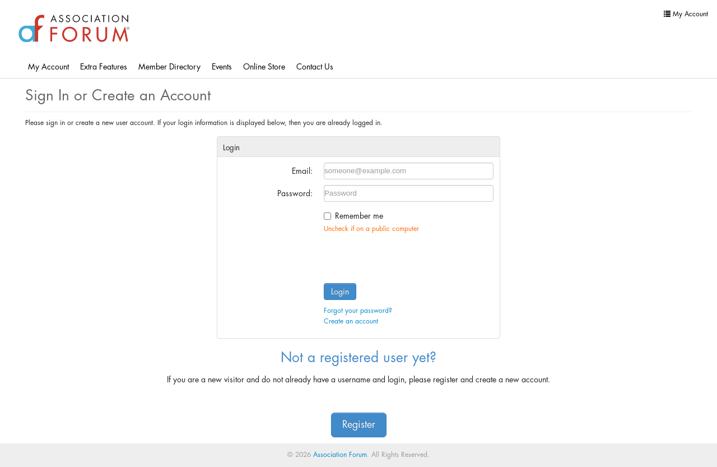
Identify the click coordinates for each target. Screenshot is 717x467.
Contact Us (314, 67)
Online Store (264, 67)
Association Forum (340, 454)
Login (340, 291)
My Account (48, 67)
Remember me (359, 216)
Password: (295, 193)
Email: (302, 171)
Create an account (351, 321)
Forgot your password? (358, 310)
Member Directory (169, 67)
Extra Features (103, 67)
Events (222, 67)
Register (358, 424)
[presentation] (409, 256)
